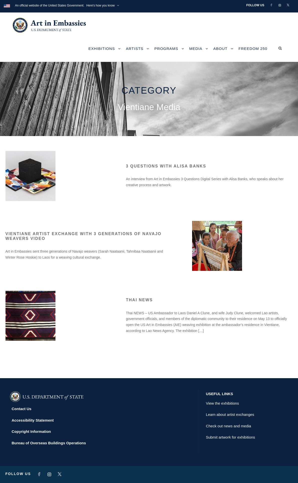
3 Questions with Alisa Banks (166, 166)
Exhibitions (101, 48)
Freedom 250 (253, 48)
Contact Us (21, 409)
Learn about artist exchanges (230, 414)
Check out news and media (228, 426)
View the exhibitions (222, 403)
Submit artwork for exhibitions (230, 437)
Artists (134, 48)
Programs (166, 48)
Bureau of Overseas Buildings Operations (49, 443)
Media (196, 48)
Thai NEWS (139, 300)
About (220, 48)
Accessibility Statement (33, 420)
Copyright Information (31, 431)
